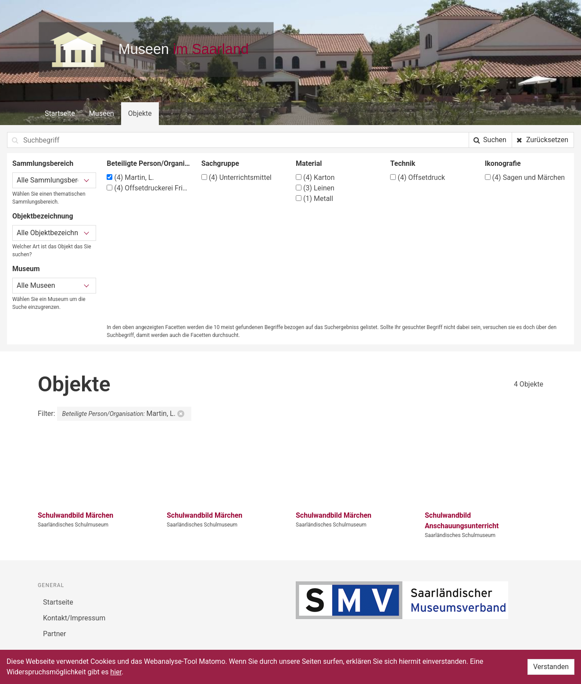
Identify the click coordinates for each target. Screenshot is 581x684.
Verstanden (551, 667)
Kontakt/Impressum (74, 618)
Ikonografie (503, 163)
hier (116, 672)
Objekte (140, 113)
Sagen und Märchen (525, 177)
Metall (314, 198)
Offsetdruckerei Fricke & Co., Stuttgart (148, 188)
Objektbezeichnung (42, 216)
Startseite (60, 113)
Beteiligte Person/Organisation (148, 163)
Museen (101, 113)
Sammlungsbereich (42, 163)
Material (309, 163)
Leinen (315, 188)
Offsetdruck (417, 177)
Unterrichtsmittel (236, 177)
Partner (54, 634)
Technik (402, 163)
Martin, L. (130, 177)
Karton (315, 177)
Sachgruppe (220, 163)
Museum (26, 269)
